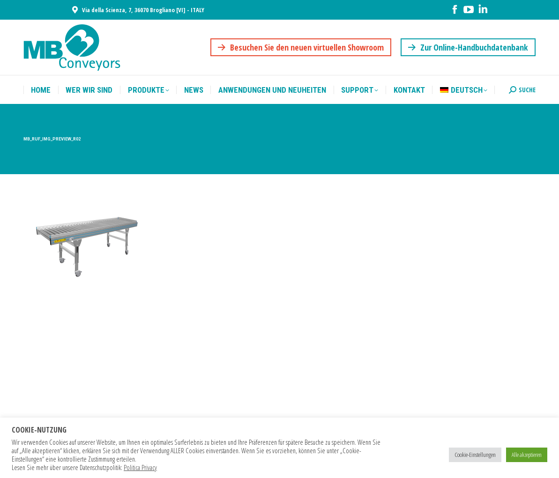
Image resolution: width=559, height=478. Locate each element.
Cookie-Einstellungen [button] (475, 454)
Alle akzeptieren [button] (527, 454)
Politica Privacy (140, 467)
